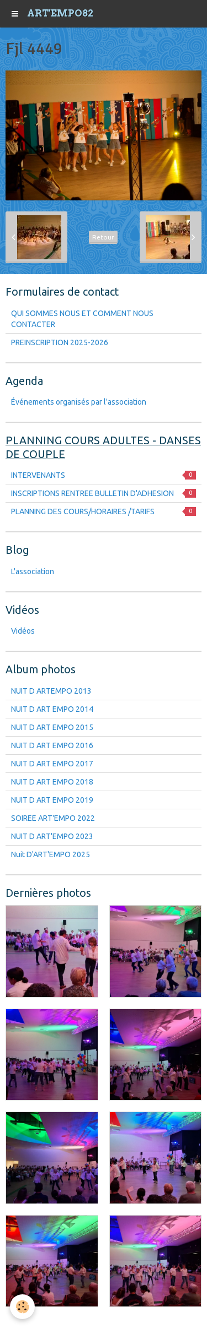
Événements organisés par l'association (78, 401)
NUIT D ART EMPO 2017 (52, 763)
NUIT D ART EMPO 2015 (52, 727)
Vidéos (23, 631)
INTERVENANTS (103, 475)
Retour (103, 237)
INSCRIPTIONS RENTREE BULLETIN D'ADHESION (103, 493)
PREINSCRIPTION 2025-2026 (59, 342)
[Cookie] (22, 1306)
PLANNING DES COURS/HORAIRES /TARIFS (103, 511)
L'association (32, 571)
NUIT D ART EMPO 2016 (52, 745)
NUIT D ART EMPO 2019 (52, 800)
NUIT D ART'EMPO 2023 (52, 836)
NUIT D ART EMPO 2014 (52, 709)
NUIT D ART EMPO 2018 (52, 781)
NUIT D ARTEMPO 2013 (51, 691)
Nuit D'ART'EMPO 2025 (50, 854)
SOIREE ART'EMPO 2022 (53, 818)
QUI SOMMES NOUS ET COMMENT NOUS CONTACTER (82, 319)
